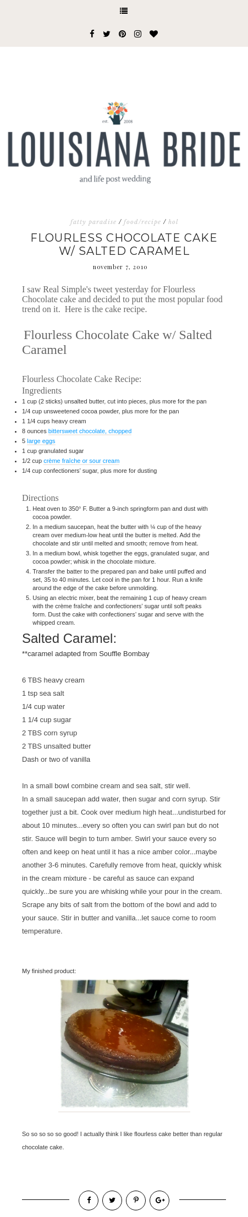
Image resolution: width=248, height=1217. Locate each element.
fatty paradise (93, 222)
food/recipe (142, 222)
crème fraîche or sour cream (81, 460)
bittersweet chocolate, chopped (90, 431)
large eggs (41, 441)
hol (173, 222)
